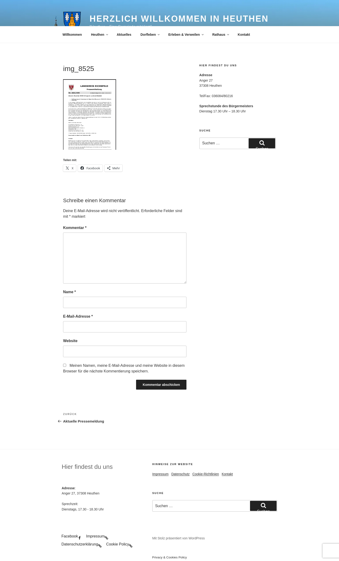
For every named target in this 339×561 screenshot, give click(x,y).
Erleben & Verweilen (186, 34)
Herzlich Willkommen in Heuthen (179, 19)
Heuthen (100, 34)
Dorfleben (150, 34)
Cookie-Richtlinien (205, 474)
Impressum (160, 474)
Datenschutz (180, 474)
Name (69, 292)
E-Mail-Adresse (78, 316)
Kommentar (75, 228)
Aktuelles (124, 34)
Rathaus (221, 34)
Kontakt (244, 34)
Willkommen (72, 34)
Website (70, 341)
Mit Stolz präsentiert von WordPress (178, 538)
